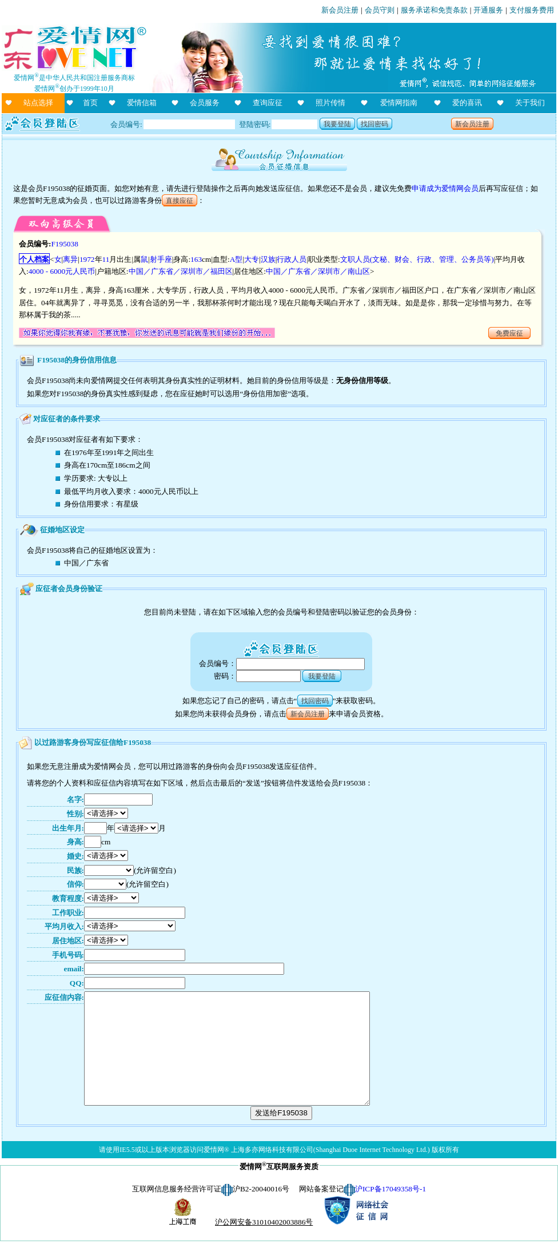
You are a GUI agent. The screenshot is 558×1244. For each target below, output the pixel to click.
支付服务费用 (531, 10)
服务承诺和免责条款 (434, 10)
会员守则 (379, 10)
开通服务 (488, 10)
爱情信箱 (142, 102)
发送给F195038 (281, 1113)
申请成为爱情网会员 (445, 188)
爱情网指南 (398, 102)
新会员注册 (339, 10)
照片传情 (330, 102)
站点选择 (38, 102)
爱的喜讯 (467, 102)
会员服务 (205, 102)
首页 (90, 102)
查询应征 (267, 102)
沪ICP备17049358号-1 (390, 1189)
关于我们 (530, 102)
